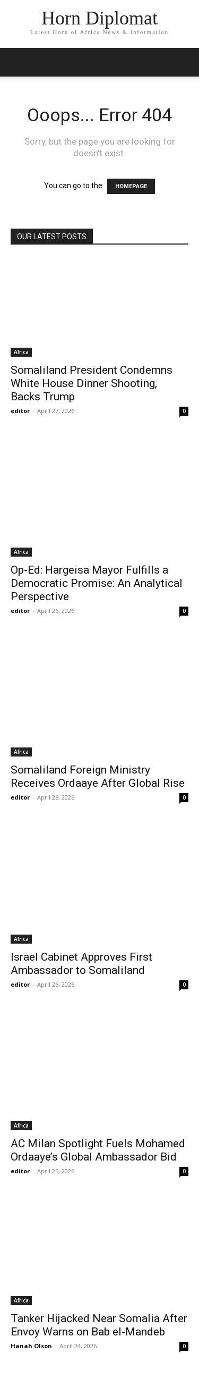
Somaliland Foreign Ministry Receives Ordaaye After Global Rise (98, 776)
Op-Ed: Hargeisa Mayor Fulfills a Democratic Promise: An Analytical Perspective (97, 583)
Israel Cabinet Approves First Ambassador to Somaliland (81, 964)
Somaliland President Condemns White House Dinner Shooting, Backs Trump (91, 383)
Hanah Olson (31, 1346)
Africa (21, 352)
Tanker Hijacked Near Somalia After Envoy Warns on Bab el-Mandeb (99, 1325)
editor (20, 411)
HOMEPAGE (131, 186)
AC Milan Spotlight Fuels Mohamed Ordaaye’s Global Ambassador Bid (98, 1150)
